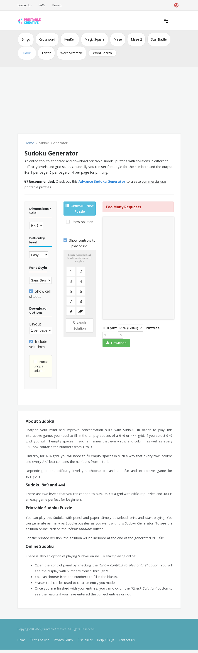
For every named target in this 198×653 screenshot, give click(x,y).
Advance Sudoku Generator (101, 181)
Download (116, 342)
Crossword (47, 39)
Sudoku (27, 53)
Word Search (102, 53)
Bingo (26, 39)
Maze (118, 39)
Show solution (82, 221)
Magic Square (95, 39)
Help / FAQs (105, 640)
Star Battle (159, 39)
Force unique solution (41, 366)
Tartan (46, 53)
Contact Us (24, 5)
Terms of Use (39, 640)
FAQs (42, 5)
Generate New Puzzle (80, 208)
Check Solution (79, 325)
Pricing (56, 5)
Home (21, 640)
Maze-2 (136, 39)
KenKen (70, 39)
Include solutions (38, 344)
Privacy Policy (63, 640)
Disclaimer (85, 640)
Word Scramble (71, 53)
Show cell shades (40, 294)
